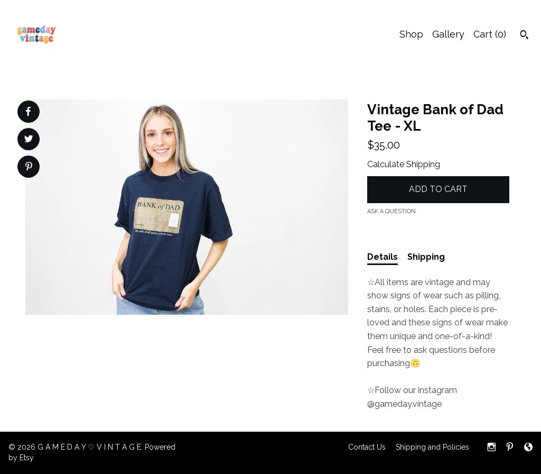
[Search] (524, 36)
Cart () (489, 34)
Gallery (448, 34)
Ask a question (391, 211)
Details (382, 257)
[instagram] (492, 448)
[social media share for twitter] (28, 140)
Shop (411, 34)
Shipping (426, 257)
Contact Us (367, 447)
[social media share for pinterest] (28, 167)
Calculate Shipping (403, 164)
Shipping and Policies (432, 447)
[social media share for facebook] (28, 111)
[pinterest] (510, 448)
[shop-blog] (528, 448)
